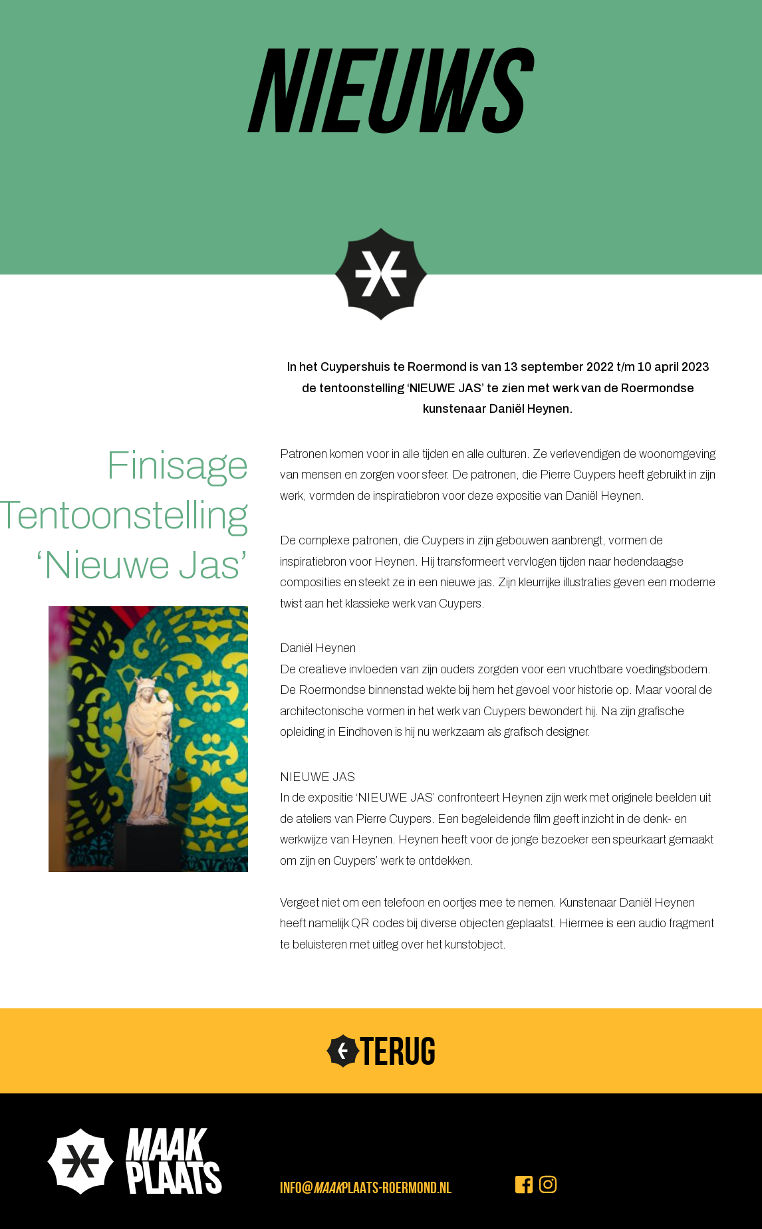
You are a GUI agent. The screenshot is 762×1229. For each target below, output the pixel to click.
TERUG (398, 1051)
